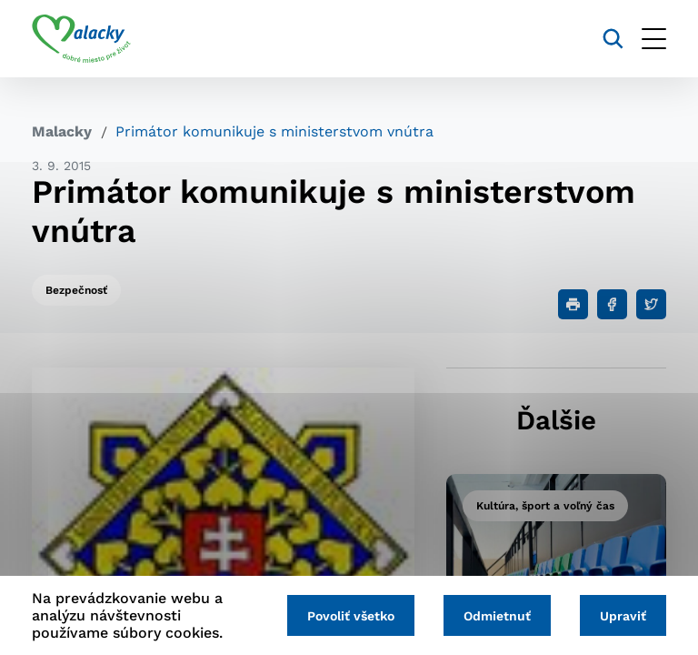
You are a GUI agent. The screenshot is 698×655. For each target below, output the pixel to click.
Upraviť (623, 616)
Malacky (62, 131)
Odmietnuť (497, 616)
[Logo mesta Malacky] (81, 39)
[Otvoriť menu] (654, 38)
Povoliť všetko (350, 616)
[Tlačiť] (573, 304)
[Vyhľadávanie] (613, 38)
